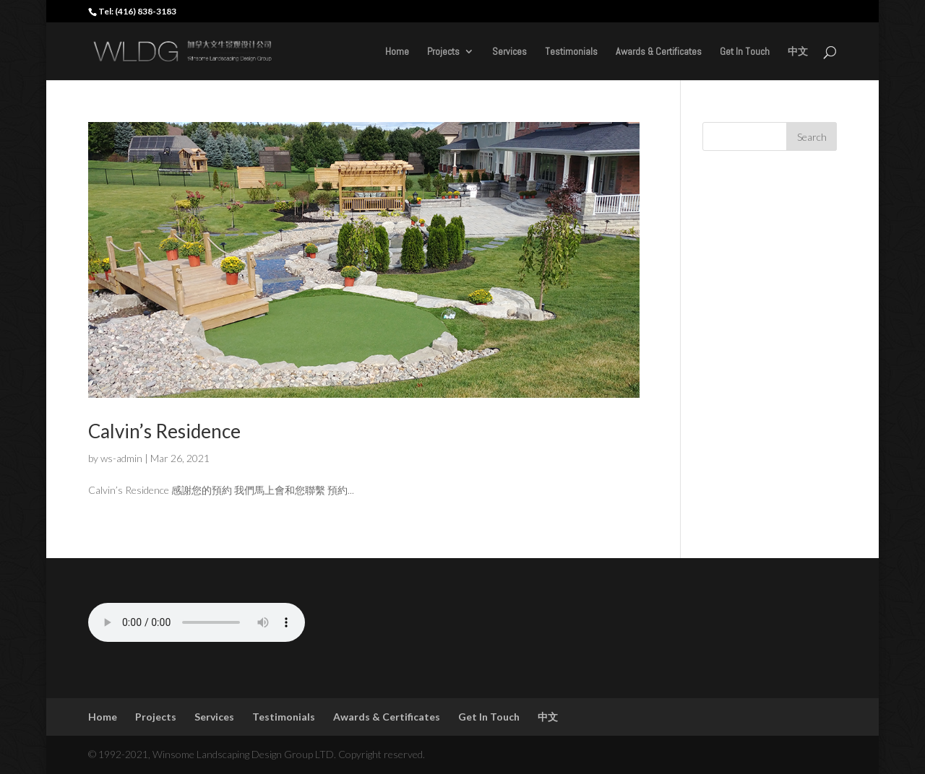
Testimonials (571, 52)
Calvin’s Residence (164, 431)
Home (397, 52)
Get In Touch (745, 52)
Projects (443, 52)
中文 (798, 52)
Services (509, 52)
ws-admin (121, 458)
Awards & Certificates (659, 52)
